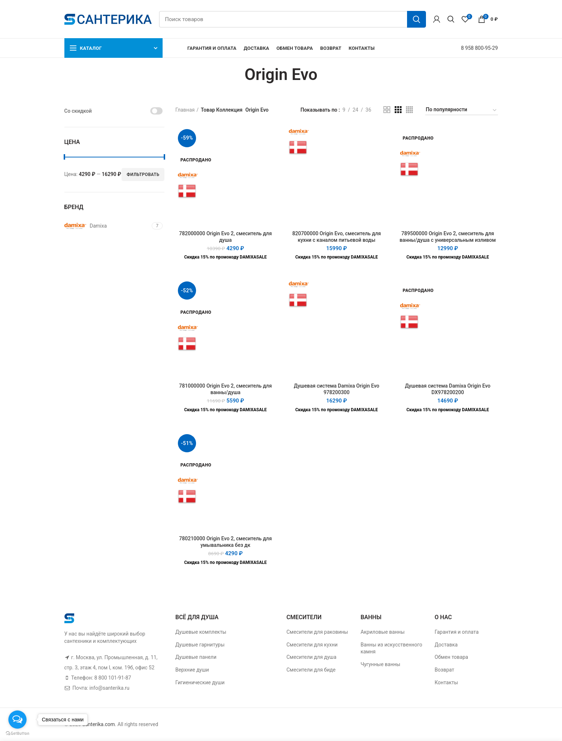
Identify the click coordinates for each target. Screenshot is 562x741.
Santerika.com (98, 724)
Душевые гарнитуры (199, 645)
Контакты (446, 682)
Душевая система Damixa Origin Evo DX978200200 (447, 389)
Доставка (446, 645)
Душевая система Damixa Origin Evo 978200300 (336, 389)
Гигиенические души (199, 682)
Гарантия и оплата (457, 632)
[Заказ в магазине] (461, 110)
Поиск (416, 19)
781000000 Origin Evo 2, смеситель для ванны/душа (225, 389)
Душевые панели (195, 657)
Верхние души (192, 670)
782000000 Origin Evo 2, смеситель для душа (225, 237)
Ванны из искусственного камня (391, 648)
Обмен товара (451, 657)
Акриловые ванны (382, 632)
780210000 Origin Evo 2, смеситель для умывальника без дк (225, 542)
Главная (185, 110)
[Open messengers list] (17, 719)
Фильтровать (143, 174)
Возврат (444, 670)
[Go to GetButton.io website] (17, 733)
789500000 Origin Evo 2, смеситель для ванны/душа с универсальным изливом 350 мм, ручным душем (447, 240)
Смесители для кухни (312, 645)
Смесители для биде (311, 670)
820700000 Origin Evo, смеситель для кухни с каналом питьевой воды (336, 237)
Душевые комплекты (200, 632)
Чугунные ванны (380, 664)
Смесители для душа (311, 657)
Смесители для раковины (317, 632)
